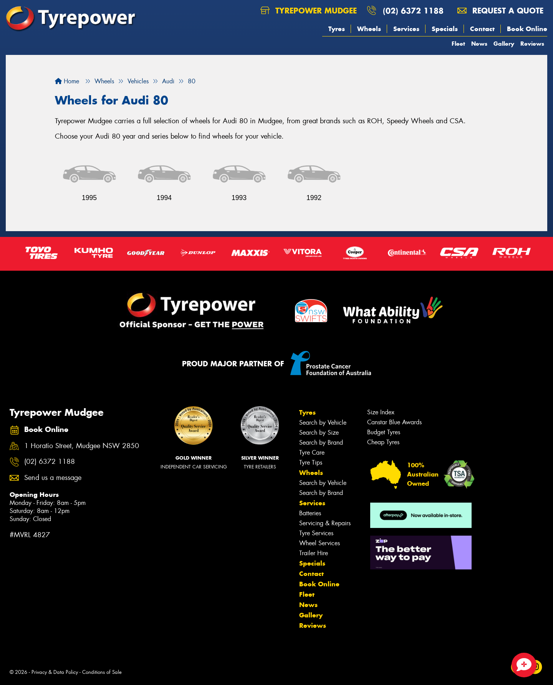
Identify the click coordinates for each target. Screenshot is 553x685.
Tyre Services (316, 533)
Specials (445, 29)
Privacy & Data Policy (54, 672)
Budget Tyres (383, 432)
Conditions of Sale (102, 672)
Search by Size (319, 433)
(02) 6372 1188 (413, 10)
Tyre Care (312, 452)
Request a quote (500, 10)
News (479, 43)
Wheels (369, 29)
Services (406, 29)
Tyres (336, 29)
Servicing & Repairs (325, 523)
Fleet (458, 43)
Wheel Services (319, 543)
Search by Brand (321, 442)
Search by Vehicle (322, 423)
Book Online (527, 29)
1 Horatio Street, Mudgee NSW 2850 (81, 446)
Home (67, 81)
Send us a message (52, 477)
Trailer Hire (313, 553)
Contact (482, 29)
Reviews (532, 43)
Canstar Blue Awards (394, 422)
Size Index (380, 412)
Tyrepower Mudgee (308, 10)
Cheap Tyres (383, 442)
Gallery (503, 43)
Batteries (310, 513)
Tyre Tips (310, 462)
